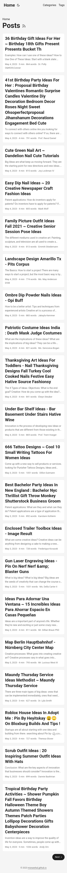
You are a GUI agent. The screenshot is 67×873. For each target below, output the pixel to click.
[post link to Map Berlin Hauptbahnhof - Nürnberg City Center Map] (33, 652)
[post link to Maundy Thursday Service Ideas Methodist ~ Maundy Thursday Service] (33, 687)
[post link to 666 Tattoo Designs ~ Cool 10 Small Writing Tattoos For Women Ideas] (33, 459)
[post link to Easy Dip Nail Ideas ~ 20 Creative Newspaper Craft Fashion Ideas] (33, 195)
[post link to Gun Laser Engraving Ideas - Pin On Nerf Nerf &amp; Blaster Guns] (33, 573)
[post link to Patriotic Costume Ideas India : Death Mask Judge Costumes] (33, 337)
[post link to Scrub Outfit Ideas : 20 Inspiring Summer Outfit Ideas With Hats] (33, 763)
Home (9, 5)
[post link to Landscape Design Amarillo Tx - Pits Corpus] (33, 270)
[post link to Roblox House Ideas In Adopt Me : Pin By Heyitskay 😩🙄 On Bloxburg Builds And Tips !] (33, 725)
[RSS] (24, 25)
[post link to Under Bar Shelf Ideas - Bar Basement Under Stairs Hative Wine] (33, 421)
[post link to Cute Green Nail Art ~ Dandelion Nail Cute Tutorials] (33, 160)
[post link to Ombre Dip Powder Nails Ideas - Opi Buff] (33, 305)
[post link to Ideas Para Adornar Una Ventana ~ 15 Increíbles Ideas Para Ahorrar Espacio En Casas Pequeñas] (33, 614)
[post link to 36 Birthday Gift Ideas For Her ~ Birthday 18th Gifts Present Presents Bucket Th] (33, 52)
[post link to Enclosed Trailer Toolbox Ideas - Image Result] (33, 538)
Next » (58, 857)
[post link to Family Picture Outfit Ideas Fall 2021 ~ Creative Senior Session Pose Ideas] (33, 233)
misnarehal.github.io (37, 868)
